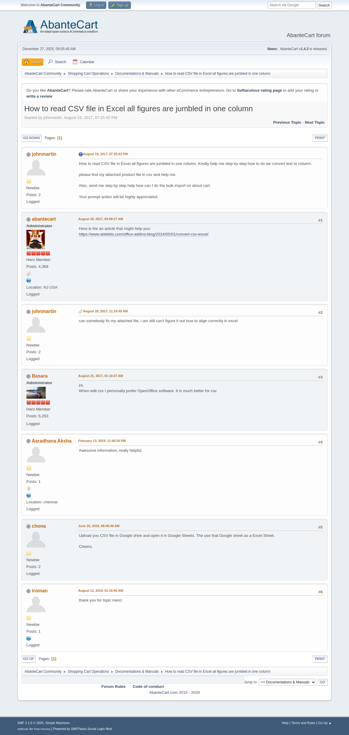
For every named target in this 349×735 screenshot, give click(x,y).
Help (285, 723)
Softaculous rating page (259, 90)
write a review (39, 96)
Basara (39, 375)
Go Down (31, 138)
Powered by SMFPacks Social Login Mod (82, 729)
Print (320, 138)
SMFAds (23, 729)
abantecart (44, 219)
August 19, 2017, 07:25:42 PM (105, 154)
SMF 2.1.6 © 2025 (31, 723)
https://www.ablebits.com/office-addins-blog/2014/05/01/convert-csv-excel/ (144, 234)
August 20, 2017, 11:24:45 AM (105, 311)
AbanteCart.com (163, 692)
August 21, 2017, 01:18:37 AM (100, 376)
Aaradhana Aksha (52, 440)
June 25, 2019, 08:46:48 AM (99, 526)
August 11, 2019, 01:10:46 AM (100, 590)
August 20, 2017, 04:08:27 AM (100, 219)
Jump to (250, 682)
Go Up (28, 659)
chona (39, 526)
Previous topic (287, 122)
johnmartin (44, 154)
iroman (39, 590)
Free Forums (42, 729)
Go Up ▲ (324, 723)
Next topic (315, 122)
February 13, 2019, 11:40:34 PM (102, 441)
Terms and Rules (303, 723)
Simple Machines (57, 723)
